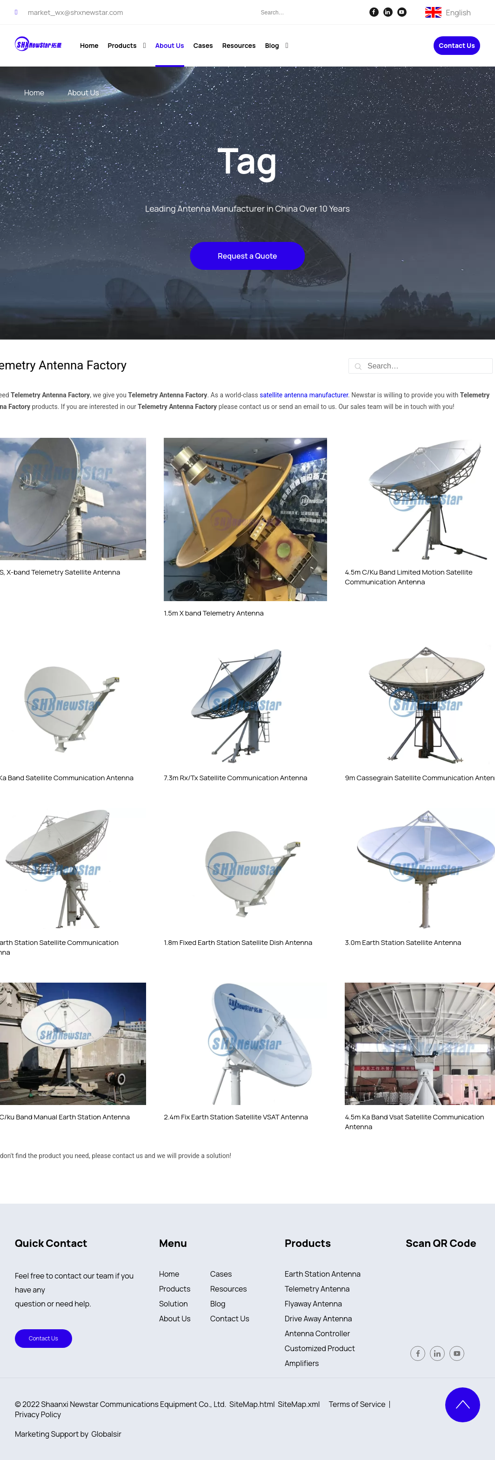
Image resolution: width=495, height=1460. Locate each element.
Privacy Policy (38, 1414)
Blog (217, 1304)
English (458, 11)
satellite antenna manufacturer (304, 395)
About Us (175, 1318)
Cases (221, 1274)
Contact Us (457, 45)
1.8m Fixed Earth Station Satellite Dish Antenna (238, 942)
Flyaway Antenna (313, 1304)
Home (169, 1274)
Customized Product (320, 1348)
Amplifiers (302, 1363)
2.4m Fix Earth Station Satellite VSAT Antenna (236, 1117)
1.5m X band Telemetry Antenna (214, 613)
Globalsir (106, 1434)
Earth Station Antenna (323, 1274)
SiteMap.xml (299, 1404)
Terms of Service (357, 1404)
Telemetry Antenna (317, 1289)
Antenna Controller (317, 1333)
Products (174, 1289)
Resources (228, 1289)
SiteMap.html (252, 1404)
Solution (173, 1304)
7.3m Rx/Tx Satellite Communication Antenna (235, 778)
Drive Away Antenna (318, 1318)
